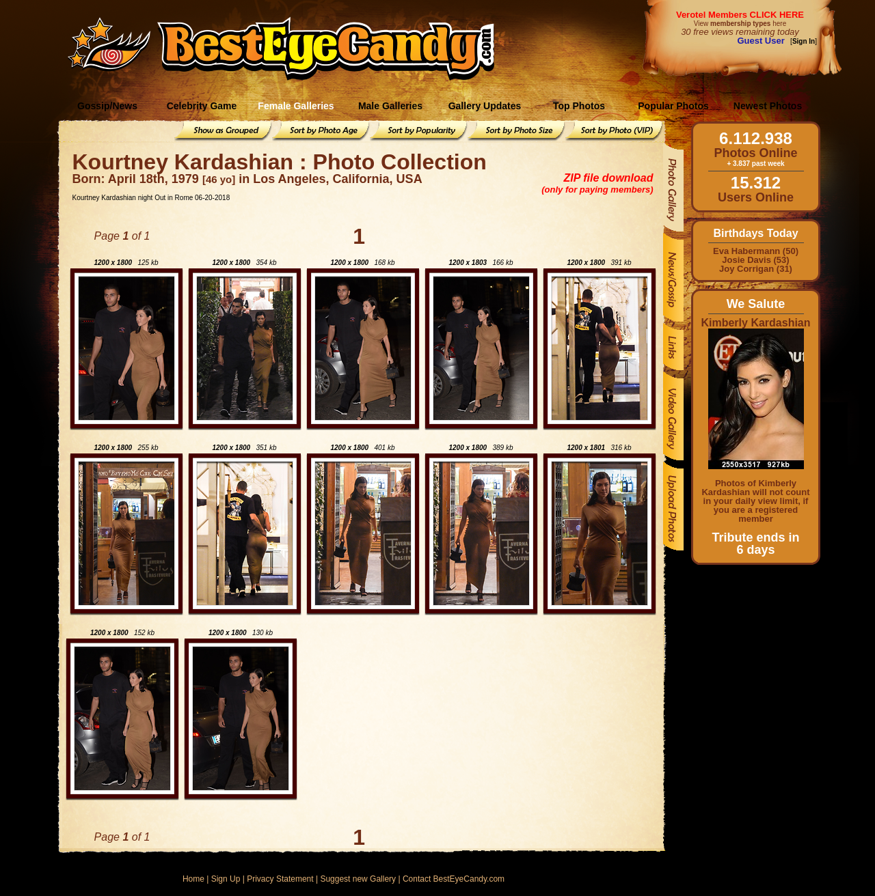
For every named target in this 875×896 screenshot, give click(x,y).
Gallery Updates (485, 105)
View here (740, 23)
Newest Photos (767, 105)
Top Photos (579, 105)
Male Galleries (390, 105)
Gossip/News (107, 105)
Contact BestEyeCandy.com (453, 879)
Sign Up (226, 879)
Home (193, 879)
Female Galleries (296, 105)
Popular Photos (673, 105)
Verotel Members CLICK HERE (740, 15)
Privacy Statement (280, 879)
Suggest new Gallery (358, 879)
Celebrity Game (202, 105)
